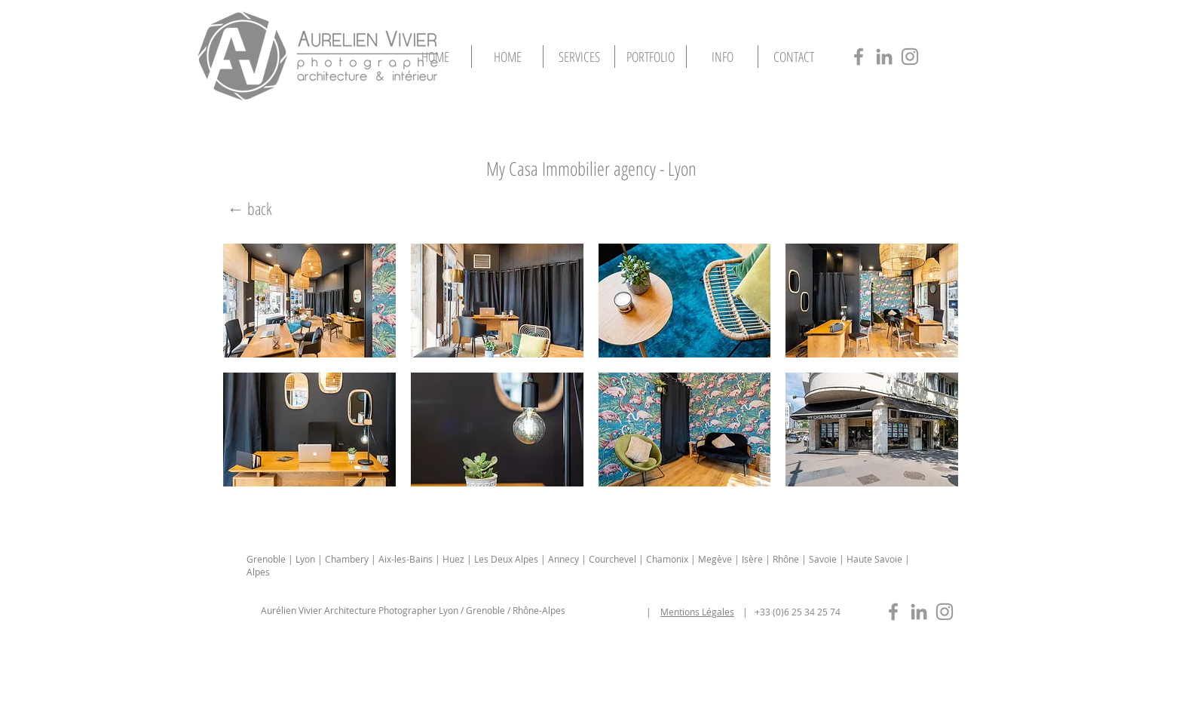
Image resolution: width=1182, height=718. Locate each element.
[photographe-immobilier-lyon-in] (919, 611)
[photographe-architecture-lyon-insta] (910, 56)
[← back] (249, 208)
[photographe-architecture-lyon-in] (884, 56)
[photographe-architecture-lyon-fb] (858, 56)
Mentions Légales (697, 612)
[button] (650, 56)
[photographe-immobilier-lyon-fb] (893, 611)
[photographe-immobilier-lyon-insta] (944, 611)
